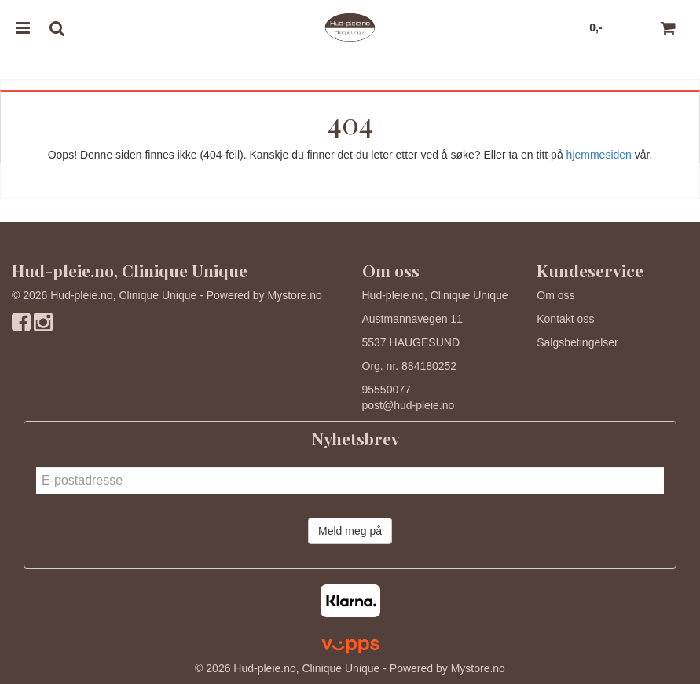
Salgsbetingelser (577, 342)
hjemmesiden (599, 154)
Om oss (555, 295)
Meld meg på (350, 531)
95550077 (386, 389)
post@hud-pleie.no (408, 405)
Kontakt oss (565, 319)
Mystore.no (295, 295)
